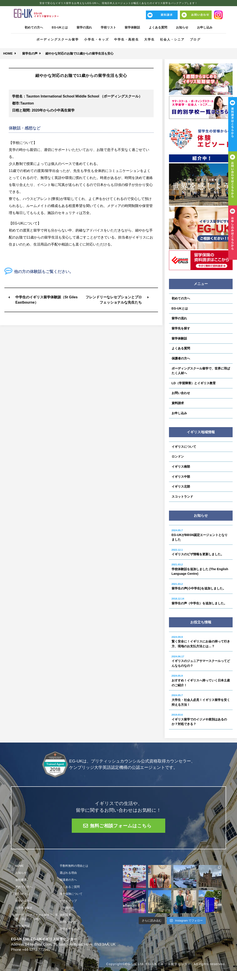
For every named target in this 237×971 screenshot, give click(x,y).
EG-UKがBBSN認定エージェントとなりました (200, 535)
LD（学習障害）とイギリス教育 (194, 383)
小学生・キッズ (96, 39)
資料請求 (178, 403)
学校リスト (108, 27)
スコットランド (182, 496)
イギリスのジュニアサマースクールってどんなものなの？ (201, 661)
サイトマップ (68, 900)
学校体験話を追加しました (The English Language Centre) (200, 569)
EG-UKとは (60, 27)
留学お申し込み (70, 928)
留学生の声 (30, 53)
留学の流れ (84, 27)
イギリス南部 (181, 466)
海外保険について (71, 893)
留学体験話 (132, 27)
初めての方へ (34, 27)
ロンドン (178, 456)
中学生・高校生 (126, 39)
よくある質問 (158, 27)
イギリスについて (184, 446)
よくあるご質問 (70, 886)
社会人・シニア (172, 39)
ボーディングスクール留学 (57, 39)
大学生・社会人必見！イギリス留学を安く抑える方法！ (201, 700)
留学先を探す (181, 328)
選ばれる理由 (68, 872)
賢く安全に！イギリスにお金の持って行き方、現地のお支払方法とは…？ (201, 642)
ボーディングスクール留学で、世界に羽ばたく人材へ (201, 371)
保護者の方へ (181, 358)
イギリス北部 (181, 486)
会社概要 (21, 879)
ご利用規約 (67, 907)
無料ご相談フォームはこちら (121, 825)
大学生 (149, 39)
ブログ (195, 39)
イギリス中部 (181, 476)
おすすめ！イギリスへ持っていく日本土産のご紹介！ (201, 680)
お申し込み (204, 27)
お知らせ (182, 27)
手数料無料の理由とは (74, 865)
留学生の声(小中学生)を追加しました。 (199, 586)
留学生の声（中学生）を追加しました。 (199, 601)
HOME (8, 53)
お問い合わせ (181, 393)
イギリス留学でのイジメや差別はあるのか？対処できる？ (199, 719)
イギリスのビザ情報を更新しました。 (198, 552)
